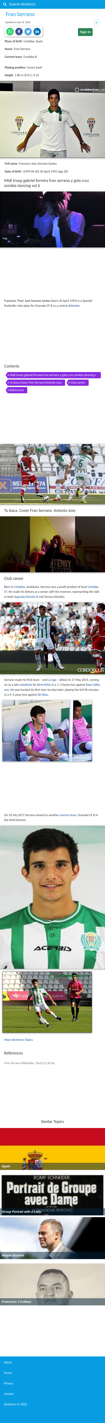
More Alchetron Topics (18, 1040)
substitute (25, 685)
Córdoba (19, 587)
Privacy (8, 1383)
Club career (78, 382)
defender (74, 306)
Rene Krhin (44, 685)
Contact (9, 1394)
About (8, 1362)
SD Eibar (43, 695)
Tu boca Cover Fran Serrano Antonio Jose (36, 382)
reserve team (67, 815)
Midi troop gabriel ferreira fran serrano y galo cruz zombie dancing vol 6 (53, 375)
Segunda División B (26, 597)
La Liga (52, 680)
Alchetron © (15, 1404)
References (17, 390)
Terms (8, 1373)
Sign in (85, 32)
